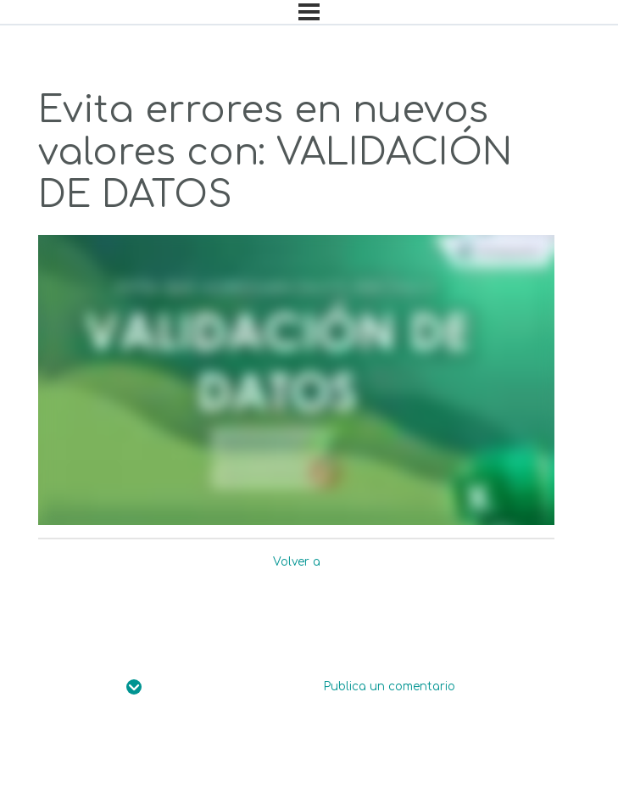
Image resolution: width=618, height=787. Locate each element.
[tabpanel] (296, 380)
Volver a (296, 561)
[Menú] (309, 11)
